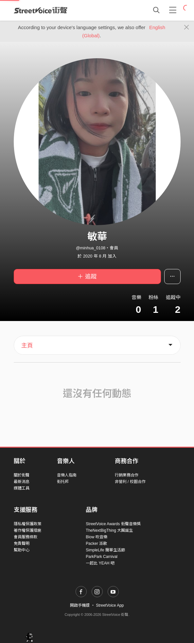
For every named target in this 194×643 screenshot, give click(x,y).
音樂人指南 (67, 475)
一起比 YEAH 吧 (100, 563)
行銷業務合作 (126, 475)
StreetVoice (41, 10)
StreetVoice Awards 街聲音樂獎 (113, 524)
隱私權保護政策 (27, 524)
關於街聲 (21, 475)
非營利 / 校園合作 (130, 481)
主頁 (27, 345)
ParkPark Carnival (101, 556)
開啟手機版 (80, 605)
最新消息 (21, 481)
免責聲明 (21, 543)
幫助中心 (21, 550)
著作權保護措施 (27, 530)
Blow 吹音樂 (96, 537)
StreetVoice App (110, 605)
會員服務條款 (25, 537)
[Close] (186, 27)
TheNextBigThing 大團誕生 (109, 530)
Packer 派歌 (96, 543)
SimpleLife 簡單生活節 (105, 550)
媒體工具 (21, 488)
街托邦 (63, 481)
